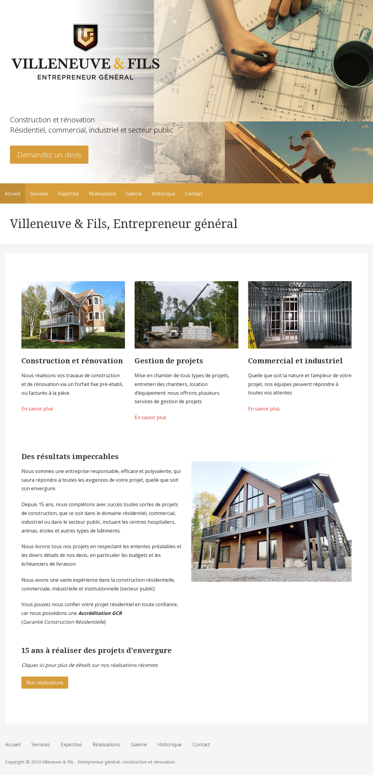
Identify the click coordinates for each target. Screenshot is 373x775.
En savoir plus (37, 408)
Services (39, 193)
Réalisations (102, 193)
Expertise (68, 193)
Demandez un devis (49, 154)
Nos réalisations (44, 682)
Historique (163, 193)
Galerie (134, 193)
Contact (193, 193)
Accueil (12, 193)
